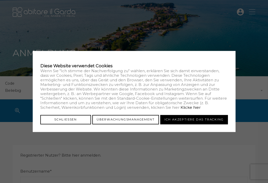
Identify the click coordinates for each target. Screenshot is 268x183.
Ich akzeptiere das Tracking (194, 119)
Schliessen (65, 119)
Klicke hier (191, 107)
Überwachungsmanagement (126, 119)
